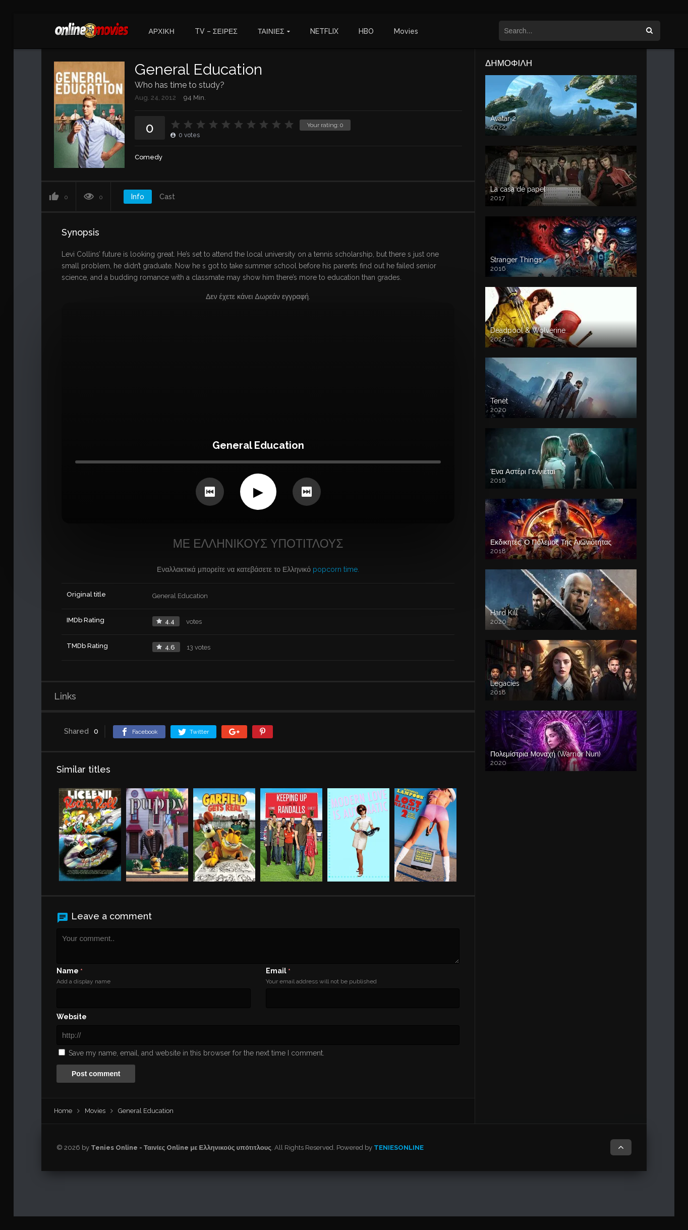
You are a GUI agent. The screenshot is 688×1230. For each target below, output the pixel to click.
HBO (366, 31)
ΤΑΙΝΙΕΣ (271, 31)
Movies (406, 31)
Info (137, 197)
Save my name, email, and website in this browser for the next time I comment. (196, 1053)
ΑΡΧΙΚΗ (161, 31)
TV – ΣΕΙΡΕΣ (216, 31)
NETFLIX (324, 31)
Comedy (148, 157)
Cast (167, 197)
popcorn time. (336, 569)
